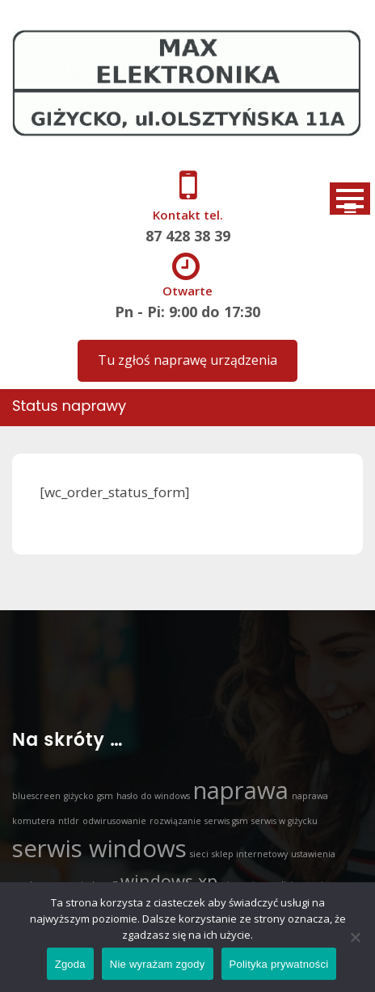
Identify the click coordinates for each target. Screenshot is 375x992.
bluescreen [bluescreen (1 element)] (36, 796)
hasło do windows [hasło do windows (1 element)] (153, 796)
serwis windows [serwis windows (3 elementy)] (99, 848)
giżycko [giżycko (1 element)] (79, 796)
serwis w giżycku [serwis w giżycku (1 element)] (284, 821)
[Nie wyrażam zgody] (355, 937)
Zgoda (70, 964)
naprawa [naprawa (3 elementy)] (241, 790)
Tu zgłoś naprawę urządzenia (187, 360)
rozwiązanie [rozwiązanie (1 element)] (175, 821)
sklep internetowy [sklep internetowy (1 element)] (250, 854)
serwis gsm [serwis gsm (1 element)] (226, 821)
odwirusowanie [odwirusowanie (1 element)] (114, 821)
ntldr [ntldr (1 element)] (68, 821)
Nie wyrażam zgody (157, 964)
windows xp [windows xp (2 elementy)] (168, 881)
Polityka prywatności (279, 964)
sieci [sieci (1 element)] (199, 854)
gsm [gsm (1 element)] (105, 796)
